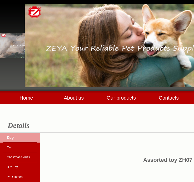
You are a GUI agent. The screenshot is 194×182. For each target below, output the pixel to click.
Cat (9, 147)
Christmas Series (18, 157)
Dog (10, 137)
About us (74, 98)
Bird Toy (12, 167)
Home (26, 98)
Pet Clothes (14, 177)
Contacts (169, 98)
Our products (121, 98)
